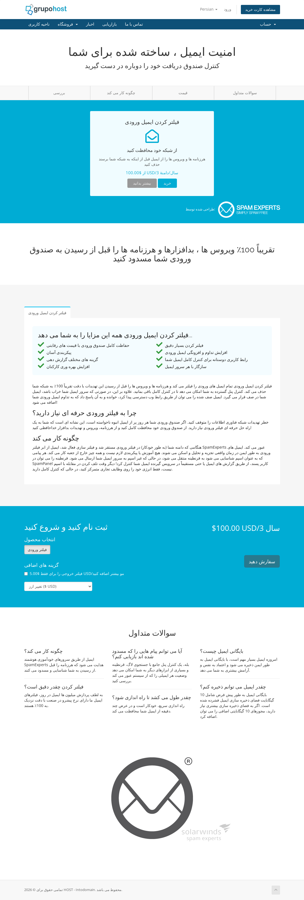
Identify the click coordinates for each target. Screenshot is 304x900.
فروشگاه (68, 24)
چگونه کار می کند (121, 92)
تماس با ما (134, 24)
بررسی (59, 92)
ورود (227, 9)
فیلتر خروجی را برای (74, 573)
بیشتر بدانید (142, 183)
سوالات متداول (245, 92)
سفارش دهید (262, 561)
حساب (268, 24)
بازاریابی (109, 24)
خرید (167, 183)
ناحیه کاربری (39, 24)
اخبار (90, 24)
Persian (208, 9)
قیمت (183, 92)
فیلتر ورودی (37, 549)
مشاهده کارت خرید (260, 9)
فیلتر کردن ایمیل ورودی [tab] (47, 312)
